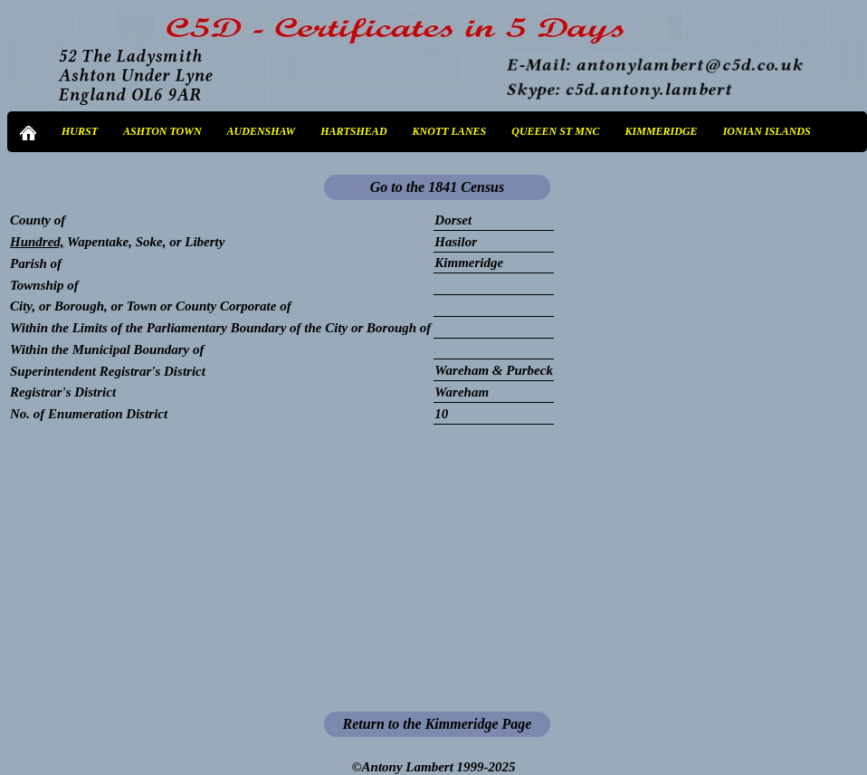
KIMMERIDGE (661, 131)
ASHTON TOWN (162, 131)
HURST (80, 131)
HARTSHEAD (353, 131)
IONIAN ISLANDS (767, 131)
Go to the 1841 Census (437, 187)
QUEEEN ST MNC (555, 131)
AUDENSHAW (261, 131)
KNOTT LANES (450, 131)
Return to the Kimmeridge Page (437, 724)
